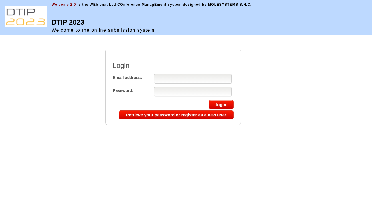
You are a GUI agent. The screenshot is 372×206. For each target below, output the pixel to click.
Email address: (127, 77)
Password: (123, 90)
